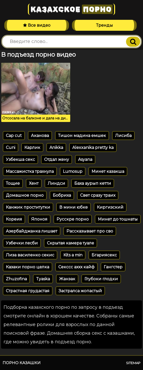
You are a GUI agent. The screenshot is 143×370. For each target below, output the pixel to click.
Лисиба (123, 135)
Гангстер (113, 267)
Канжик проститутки (28, 207)
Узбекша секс (20, 159)
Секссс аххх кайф (76, 267)
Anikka (56, 147)
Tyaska (43, 278)
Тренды (104, 25)
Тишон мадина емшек (82, 135)
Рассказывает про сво (89, 231)
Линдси (56, 183)
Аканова (40, 135)
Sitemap (133, 363)
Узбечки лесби (22, 243)
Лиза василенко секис (30, 255)
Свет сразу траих (97, 195)
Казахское (71, 9)
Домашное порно (25, 195)
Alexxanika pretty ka (93, 147)
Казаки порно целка (27, 267)
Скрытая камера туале (70, 243)
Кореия (14, 219)
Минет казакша (108, 171)
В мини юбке (73, 207)
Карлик (32, 147)
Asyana (85, 159)
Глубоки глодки (101, 278)
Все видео (36, 25)
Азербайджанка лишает (31, 231)
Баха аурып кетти (92, 183)
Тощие (13, 183)
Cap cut (14, 135)
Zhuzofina (16, 278)
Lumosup (72, 171)
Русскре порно (73, 219)
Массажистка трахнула (30, 171)
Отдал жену (56, 159)
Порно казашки (22, 362)
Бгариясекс (104, 255)
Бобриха (62, 195)
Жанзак (67, 278)
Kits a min (72, 255)
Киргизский (110, 207)
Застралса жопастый (80, 290)
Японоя (39, 219)
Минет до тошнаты (118, 219)
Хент (34, 183)
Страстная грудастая (27, 290)
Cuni (10, 147)
